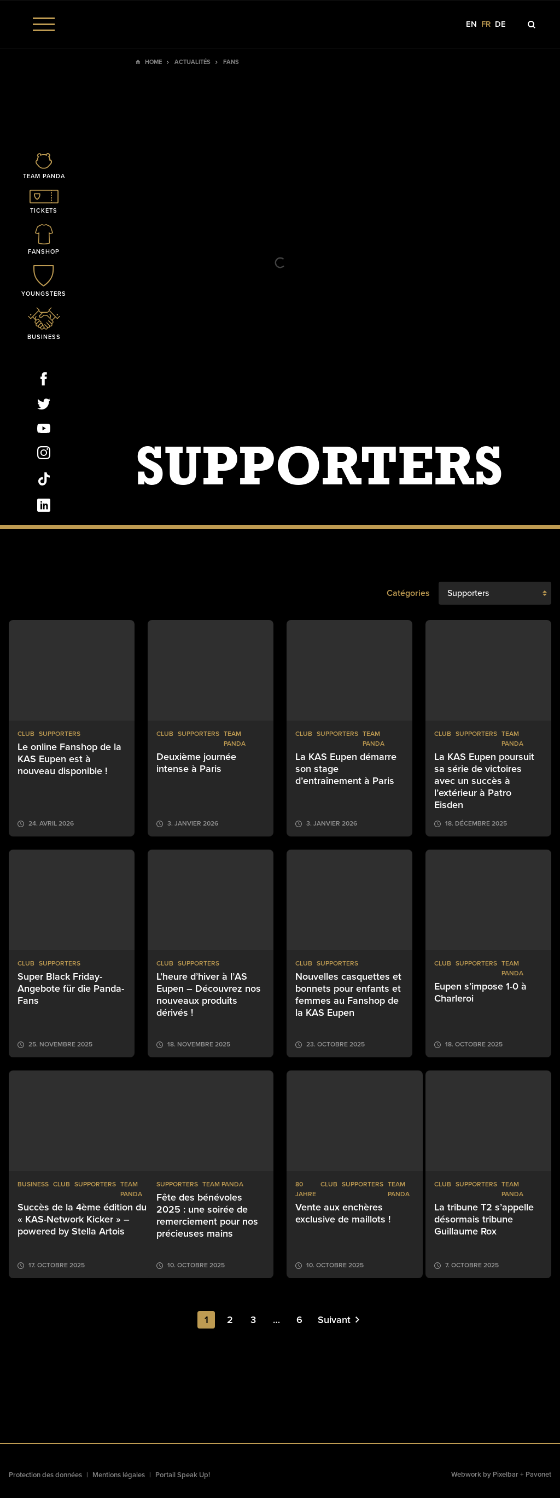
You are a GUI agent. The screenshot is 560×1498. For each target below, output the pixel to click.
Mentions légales (118, 1475)
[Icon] (44, 167)
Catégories (408, 593)
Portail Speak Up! (182, 1475)
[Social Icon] (44, 381)
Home (153, 62)
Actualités (192, 62)
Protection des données (45, 1475)
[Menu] (44, 24)
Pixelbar (505, 1474)
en (471, 24)
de (500, 24)
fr (486, 24)
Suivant (338, 1320)
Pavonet (538, 1474)
